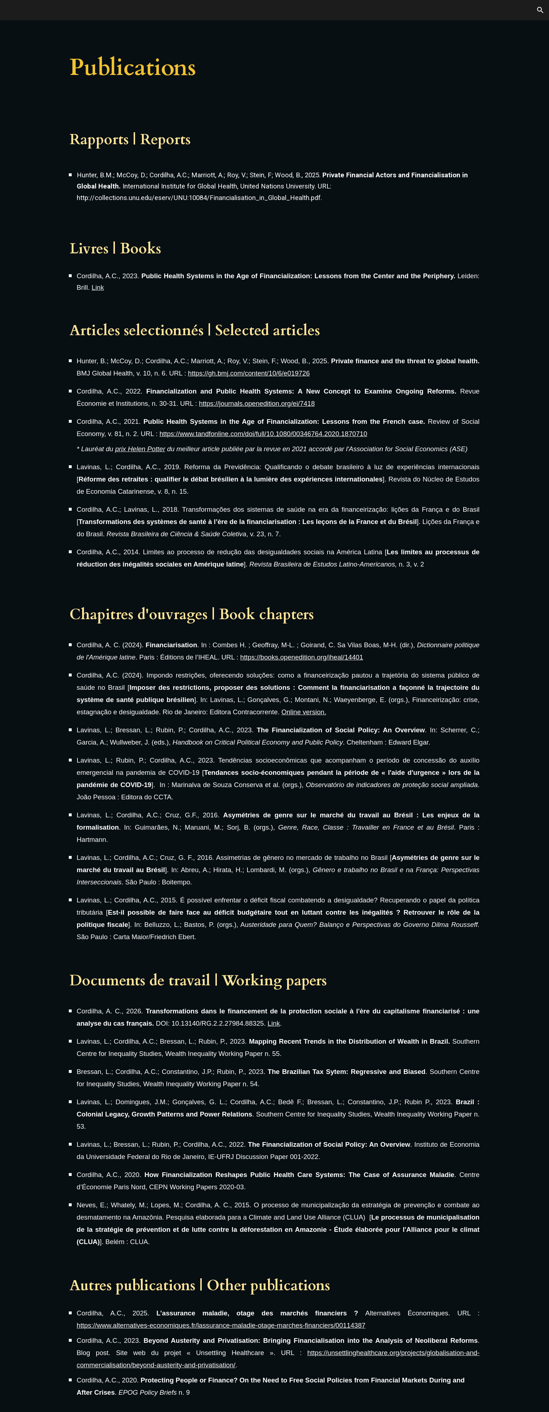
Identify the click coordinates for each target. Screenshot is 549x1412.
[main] (239, 67)
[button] (540, 10)
